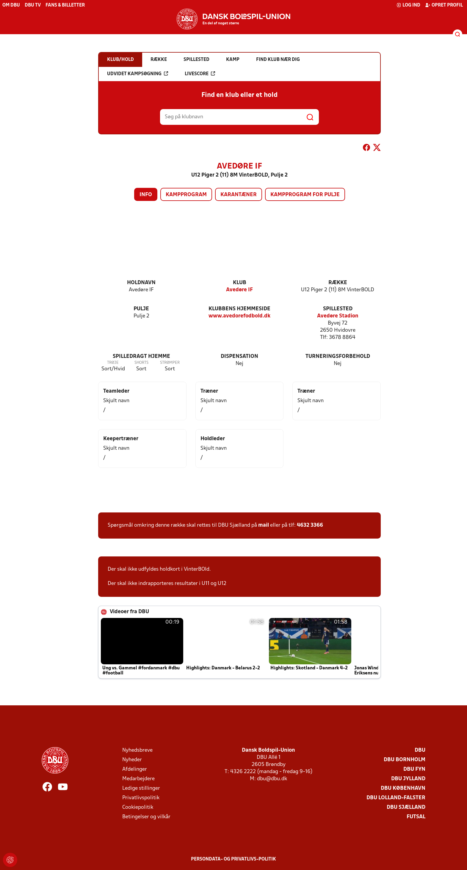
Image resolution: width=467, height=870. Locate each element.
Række (337, 282)
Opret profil (444, 5)
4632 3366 (310, 525)
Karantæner (238, 194)
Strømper (170, 363)
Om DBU (11, 5)
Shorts (141, 363)
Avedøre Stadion (337, 316)
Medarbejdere (138, 778)
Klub (239, 282)
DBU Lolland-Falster (395, 797)
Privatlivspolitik (140, 797)
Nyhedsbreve (137, 750)
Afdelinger (134, 769)
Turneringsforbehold (337, 356)
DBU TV (33, 5)
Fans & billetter (65, 5)
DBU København (403, 788)
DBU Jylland (408, 778)
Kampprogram (186, 194)
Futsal (416, 816)
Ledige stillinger (141, 788)
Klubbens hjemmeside (239, 308)
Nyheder (132, 759)
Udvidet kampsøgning (137, 73)
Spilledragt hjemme (141, 356)
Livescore (200, 73)
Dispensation (239, 356)
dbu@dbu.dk (272, 778)
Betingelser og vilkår (146, 816)
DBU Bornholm (404, 759)
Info (146, 194)
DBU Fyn (414, 769)
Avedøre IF (239, 289)
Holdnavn (141, 282)
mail (263, 525)
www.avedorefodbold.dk (239, 316)
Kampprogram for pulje (305, 194)
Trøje (113, 363)
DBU (420, 750)
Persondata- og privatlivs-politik (233, 859)
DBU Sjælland (406, 807)
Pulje (141, 308)
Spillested (337, 308)
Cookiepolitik (137, 807)
